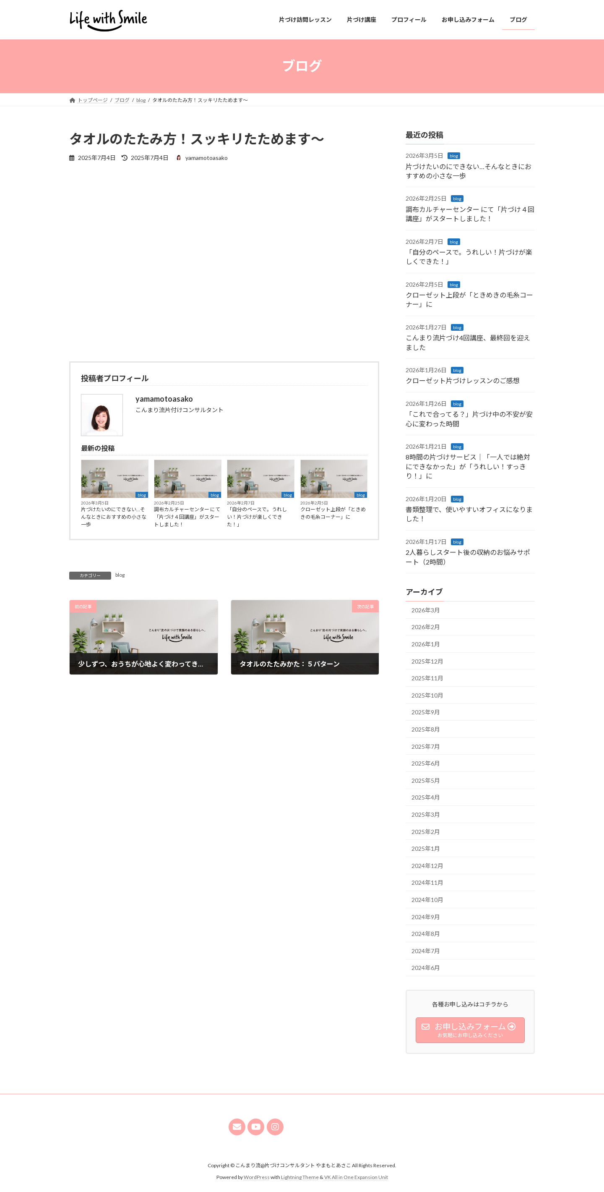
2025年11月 (427, 678)
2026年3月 (425, 609)
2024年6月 (425, 967)
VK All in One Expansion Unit (356, 1177)
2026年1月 (425, 644)
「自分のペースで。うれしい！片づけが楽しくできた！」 (257, 517)
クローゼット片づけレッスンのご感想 (463, 380)
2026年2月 (425, 626)
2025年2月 (425, 831)
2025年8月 (425, 729)
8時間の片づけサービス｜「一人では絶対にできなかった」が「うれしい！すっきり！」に (468, 466)
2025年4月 (425, 797)
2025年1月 (425, 848)
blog (142, 494)
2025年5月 (425, 780)
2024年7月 (425, 950)
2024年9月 (425, 916)
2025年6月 (425, 763)
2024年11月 (427, 882)
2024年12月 (427, 865)
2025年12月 (427, 660)
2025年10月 (427, 694)
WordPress (257, 1177)
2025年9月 (425, 712)
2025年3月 (425, 814)
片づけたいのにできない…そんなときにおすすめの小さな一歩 (113, 517)
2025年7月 (425, 746)
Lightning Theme (300, 1177)
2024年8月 (425, 933)
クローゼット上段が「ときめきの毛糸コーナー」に (333, 513)
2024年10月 (427, 899)
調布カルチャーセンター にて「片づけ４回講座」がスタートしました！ (187, 517)
